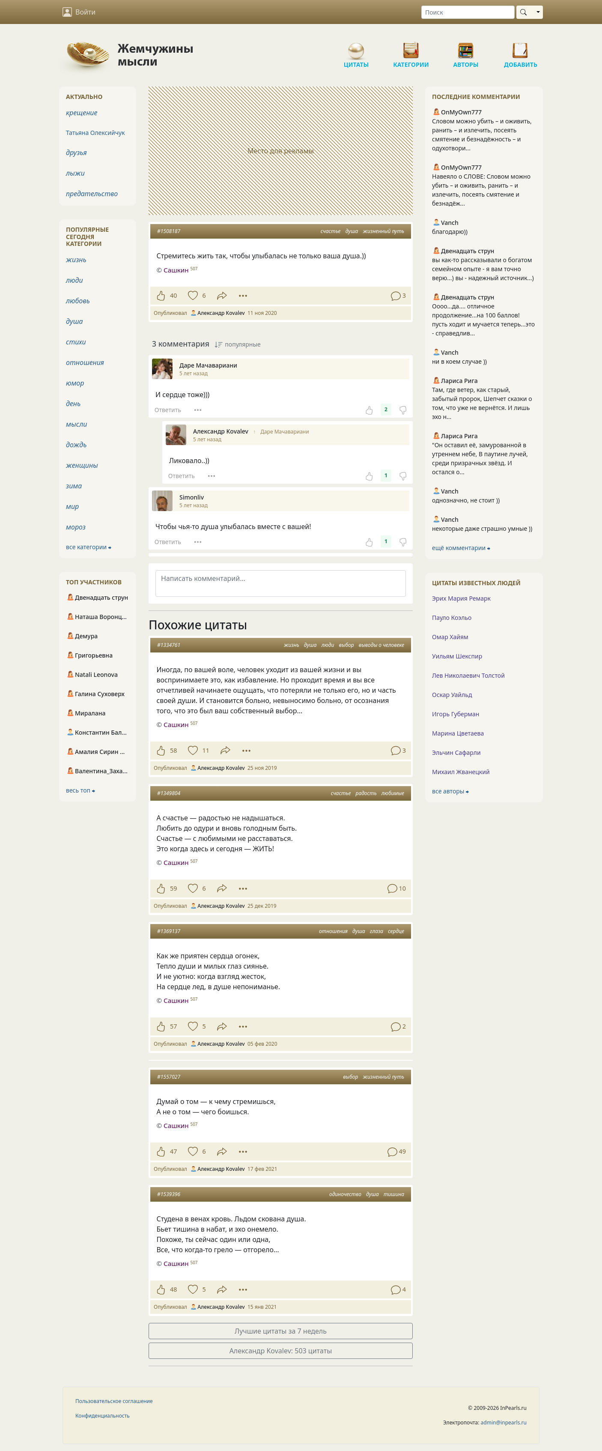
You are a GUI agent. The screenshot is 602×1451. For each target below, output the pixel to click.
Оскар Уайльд (452, 695)
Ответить (168, 410)
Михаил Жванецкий (461, 772)
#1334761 (168, 645)
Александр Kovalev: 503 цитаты (280, 1350)
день (73, 403)
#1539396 (168, 1194)
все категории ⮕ (88, 547)
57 (173, 1026)
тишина (394, 1194)
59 (173, 888)
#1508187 (168, 231)
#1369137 (168, 931)
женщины (82, 465)
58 (173, 750)
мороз (76, 527)
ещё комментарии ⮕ (461, 548)
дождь (76, 444)
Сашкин (176, 724)
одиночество (345, 1194)
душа (352, 231)
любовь (78, 300)
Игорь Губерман (455, 714)
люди (328, 645)
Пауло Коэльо (451, 617)
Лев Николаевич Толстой (468, 675)
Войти (79, 12)
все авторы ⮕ (450, 791)
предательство (92, 193)
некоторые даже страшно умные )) (482, 528)
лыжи (75, 173)
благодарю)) (450, 231)
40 (173, 295)
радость (366, 793)
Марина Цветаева (458, 733)
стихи (76, 342)
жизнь (291, 645)
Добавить (520, 47)
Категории (411, 47)
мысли (76, 424)
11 (205, 750)
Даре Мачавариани (284, 431)
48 (173, 1289)
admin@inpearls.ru (504, 1422)
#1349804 (168, 793)
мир (72, 506)
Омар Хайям (450, 637)
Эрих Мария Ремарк (461, 598)
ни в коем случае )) (459, 361)
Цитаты (356, 47)
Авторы (466, 47)
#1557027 (168, 1076)
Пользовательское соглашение (114, 1401)
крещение (81, 112)
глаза (376, 931)
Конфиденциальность (102, 1415)
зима (74, 486)
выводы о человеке (381, 645)
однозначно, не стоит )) (466, 500)
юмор (75, 383)
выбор (346, 645)
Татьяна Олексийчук (95, 133)
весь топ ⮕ (80, 790)
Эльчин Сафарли (456, 752)
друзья (76, 152)
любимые (392, 793)
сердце (396, 931)
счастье (331, 231)
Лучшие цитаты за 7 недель (281, 1331)
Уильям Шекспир (457, 656)
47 (173, 1151)
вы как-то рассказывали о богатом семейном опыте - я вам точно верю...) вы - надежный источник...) (483, 269)
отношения (333, 931)
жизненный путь (383, 231)
